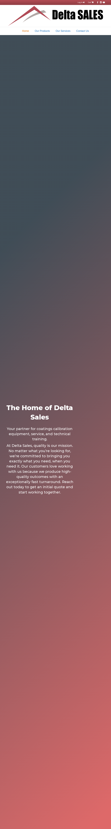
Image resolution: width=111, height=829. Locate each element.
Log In (81, 2)
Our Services (63, 31)
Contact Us (82, 31)
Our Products (42, 31)
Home (25, 31)
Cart (91, 2)
